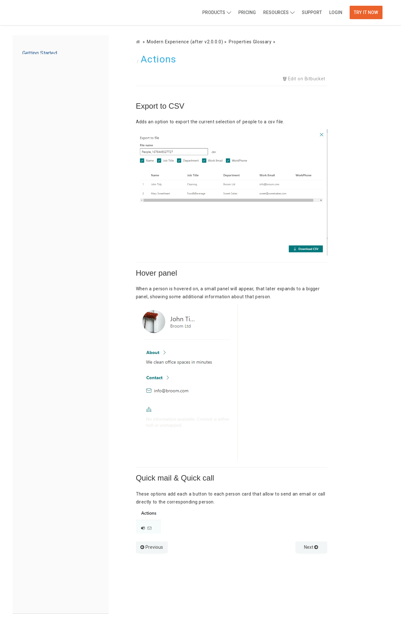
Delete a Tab (39, 485)
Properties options (52, 122)
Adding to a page (44, 91)
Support (312, 12)
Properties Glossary (45, 112)
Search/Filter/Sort (51, 394)
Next (311, 547)
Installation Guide (44, 62)
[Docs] (138, 42)
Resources (276, 12)
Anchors (41, 415)
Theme (39, 405)
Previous (151, 547)
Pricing (247, 12)
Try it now (366, 12)
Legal (31, 596)
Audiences (43, 425)
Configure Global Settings (60, 183)
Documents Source (53, 364)
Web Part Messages (54, 173)
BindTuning (50, 13)
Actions (39, 385)
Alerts (38, 435)
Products (213, 12)
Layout (39, 374)
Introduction (39, 51)
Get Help (35, 586)
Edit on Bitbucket (306, 78)
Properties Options (52, 354)
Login (335, 12)
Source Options (49, 132)
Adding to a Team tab (49, 464)
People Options (48, 142)
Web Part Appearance (55, 162)
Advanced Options (52, 152)
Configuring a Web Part (51, 101)
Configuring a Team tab (51, 475)
